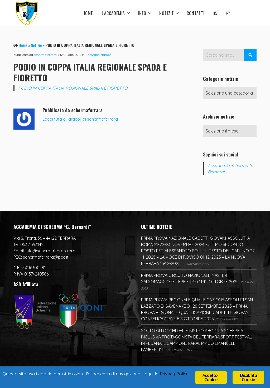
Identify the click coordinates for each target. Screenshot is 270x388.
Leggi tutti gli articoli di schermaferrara (80, 119)
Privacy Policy (174, 373)
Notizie (36, 45)
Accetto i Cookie (210, 377)
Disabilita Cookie (248, 377)
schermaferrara (45, 55)
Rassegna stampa (98, 55)
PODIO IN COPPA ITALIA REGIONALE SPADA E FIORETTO (72, 88)
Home (23, 45)
